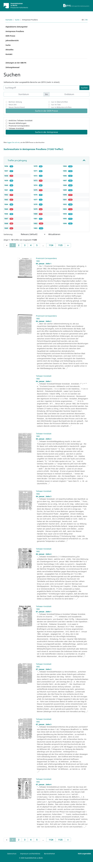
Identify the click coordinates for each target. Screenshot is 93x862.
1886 (65, 176)
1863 (6, 199)
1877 (36, 199)
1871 (36, 171)
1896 (65, 223)
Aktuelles (9, 49)
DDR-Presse (10, 36)
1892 (65, 204)
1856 (6, 166)
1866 (6, 214)
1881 (36, 218)
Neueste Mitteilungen (17, 123)
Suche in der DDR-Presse (46, 110)
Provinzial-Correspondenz (19, 126)
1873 (36, 180)
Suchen (84, 87)
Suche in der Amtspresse (46, 132)
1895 (65, 218)
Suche (17, 20)
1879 (36, 209)
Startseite (8, 20)
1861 (6, 190)
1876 (36, 195)
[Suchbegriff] (42, 87)
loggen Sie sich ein (13, 142)
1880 (36, 214)
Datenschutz (11, 854)
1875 (36, 190)
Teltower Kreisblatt (16, 128)
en (86, 20)
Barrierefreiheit (49, 854)
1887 (65, 180)
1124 (51, 245)
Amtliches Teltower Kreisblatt (20, 120)
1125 (60, 245)
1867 (6, 218)
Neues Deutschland (17, 107)
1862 (6, 195)
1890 (65, 195)
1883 (36, 228)
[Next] (68, 245)
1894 (65, 214)
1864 (6, 204)
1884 (65, 166)
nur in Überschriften (59, 102)
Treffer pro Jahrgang (17, 160)
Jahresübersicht (12, 40)
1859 (6, 180)
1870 (36, 166)
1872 (36, 176)
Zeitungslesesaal (12, 67)
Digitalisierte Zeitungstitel (16, 27)
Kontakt (9, 54)
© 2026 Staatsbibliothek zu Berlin (31, 858)
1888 (65, 185)
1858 (6, 176)
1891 (65, 199)
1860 (6, 185)
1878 (36, 204)
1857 (6, 171)
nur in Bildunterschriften (61, 107)
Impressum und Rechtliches (30, 854)
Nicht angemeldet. (84, 854)
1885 (65, 171)
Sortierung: (8, 234)
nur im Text (56, 104)
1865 (6, 209)
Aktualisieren (54, 234)
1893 (65, 209)
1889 (65, 190)
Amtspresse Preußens (15, 31)
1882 (36, 223)
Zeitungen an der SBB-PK (16, 63)
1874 (36, 185)
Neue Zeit (12, 104)
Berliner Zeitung (15, 102)
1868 (6, 223)
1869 (6, 228)
